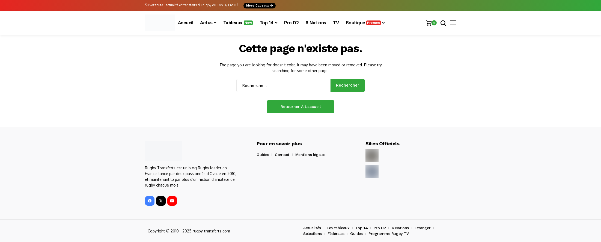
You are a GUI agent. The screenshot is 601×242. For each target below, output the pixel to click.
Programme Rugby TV (388, 233)
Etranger (422, 228)
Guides (263, 154)
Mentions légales (310, 154)
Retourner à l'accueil (301, 106)
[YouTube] (172, 201)
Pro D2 (380, 228)
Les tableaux (338, 228)
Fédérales (336, 233)
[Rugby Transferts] (160, 22)
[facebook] (149, 201)
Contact (282, 154)
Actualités (312, 228)
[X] (161, 201)
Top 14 (361, 228)
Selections (312, 233)
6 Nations (400, 228)
